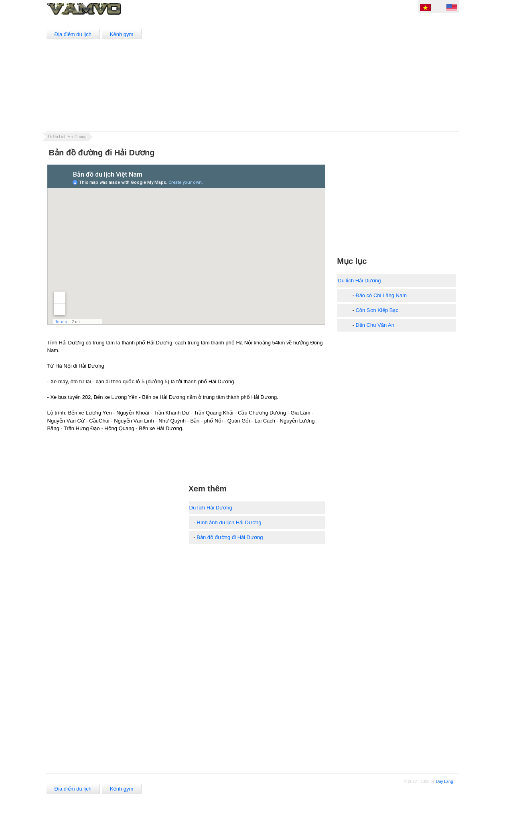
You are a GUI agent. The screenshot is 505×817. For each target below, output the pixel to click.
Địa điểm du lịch (73, 34)
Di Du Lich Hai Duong (67, 137)
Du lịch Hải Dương (210, 508)
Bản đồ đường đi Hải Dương (230, 537)
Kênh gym (122, 34)
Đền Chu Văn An (374, 325)
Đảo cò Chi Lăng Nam (381, 295)
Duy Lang (444, 781)
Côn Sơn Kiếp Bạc (376, 310)
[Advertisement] (312, 75)
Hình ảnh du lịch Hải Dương (229, 522)
